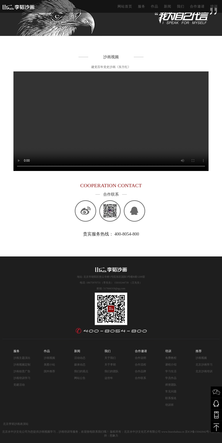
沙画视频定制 (21, 364)
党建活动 (19, 384)
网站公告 (79, 378)
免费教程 (170, 357)
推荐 (199, 351)
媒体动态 (79, 364)
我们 (180, 6)
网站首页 (125, 6)
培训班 (169, 404)
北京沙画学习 (204, 364)
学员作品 (170, 378)
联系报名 (170, 398)
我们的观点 (81, 371)
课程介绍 (170, 364)
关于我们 (110, 357)
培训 (214, 6)
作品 (154, 6)
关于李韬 (110, 364)
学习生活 (170, 371)
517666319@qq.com (114, 288)
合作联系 (140, 378)
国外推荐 (49, 371)
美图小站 (49, 364)
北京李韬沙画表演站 (15, 423)
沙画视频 (49, 357)
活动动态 (79, 357)
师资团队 (170, 384)
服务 (141, 6)
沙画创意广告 (21, 371)
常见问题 (170, 391)
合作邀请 (197, 6)
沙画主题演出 (21, 357)
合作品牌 (140, 371)
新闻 (167, 6)
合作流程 (140, 364)
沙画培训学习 (21, 378)
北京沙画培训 (204, 371)
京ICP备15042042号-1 (198, 431)
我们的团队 (111, 371)
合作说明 (140, 357)
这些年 (108, 378)
